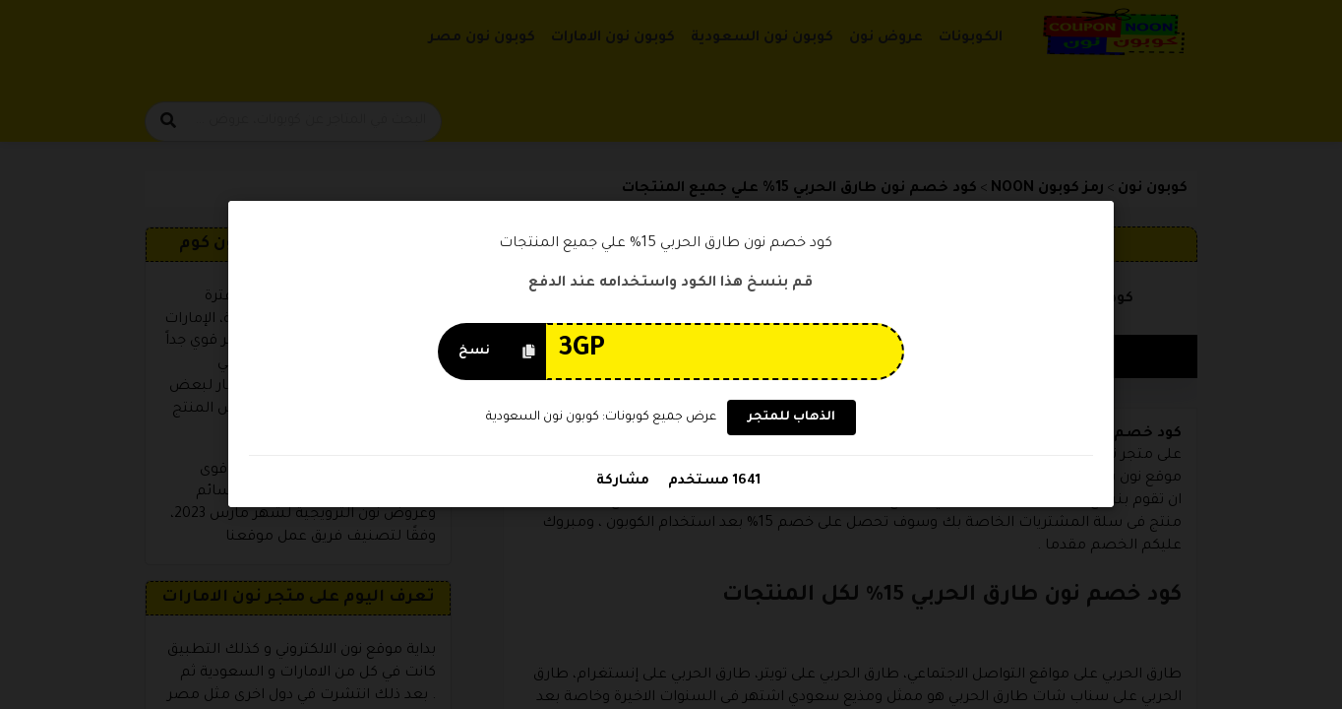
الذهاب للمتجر (791, 418)
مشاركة (622, 482)
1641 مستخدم (712, 482)
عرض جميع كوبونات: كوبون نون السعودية (601, 417)
